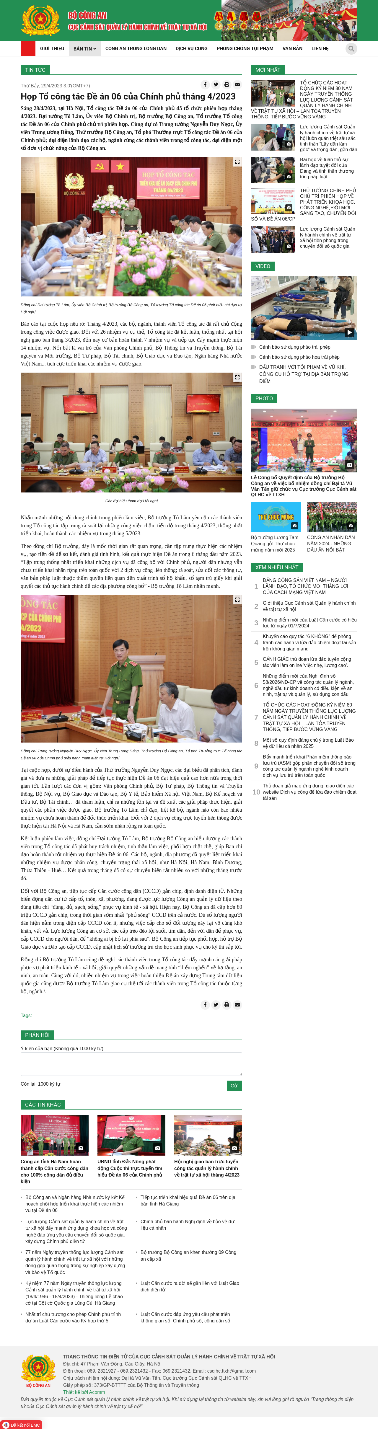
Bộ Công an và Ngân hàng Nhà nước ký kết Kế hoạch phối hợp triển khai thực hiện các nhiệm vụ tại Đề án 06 (75, 1204)
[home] (41, 20)
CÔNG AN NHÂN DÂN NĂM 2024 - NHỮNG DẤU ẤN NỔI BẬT (331, 543)
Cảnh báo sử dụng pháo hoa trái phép (299, 357)
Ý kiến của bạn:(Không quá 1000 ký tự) (62, 1048)
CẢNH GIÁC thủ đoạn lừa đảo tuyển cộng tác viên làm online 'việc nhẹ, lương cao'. (307, 662)
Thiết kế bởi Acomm (84, 1392)
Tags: (26, 1015)
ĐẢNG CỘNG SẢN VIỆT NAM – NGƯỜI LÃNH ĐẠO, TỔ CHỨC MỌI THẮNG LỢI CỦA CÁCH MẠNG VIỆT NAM (305, 586)
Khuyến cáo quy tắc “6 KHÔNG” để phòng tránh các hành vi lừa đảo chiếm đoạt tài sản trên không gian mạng (309, 642)
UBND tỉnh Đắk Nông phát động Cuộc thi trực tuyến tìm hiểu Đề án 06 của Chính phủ (129, 1168)
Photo (264, 398)
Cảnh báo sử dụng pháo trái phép (294, 347)
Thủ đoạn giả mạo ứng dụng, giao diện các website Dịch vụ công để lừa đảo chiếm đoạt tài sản (309, 792)
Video (262, 266)
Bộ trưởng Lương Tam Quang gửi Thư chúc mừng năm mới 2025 (274, 543)
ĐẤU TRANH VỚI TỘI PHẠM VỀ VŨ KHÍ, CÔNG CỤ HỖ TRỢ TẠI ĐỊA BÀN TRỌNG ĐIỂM (303, 374)
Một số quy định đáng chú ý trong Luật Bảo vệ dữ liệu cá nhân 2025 (308, 743)
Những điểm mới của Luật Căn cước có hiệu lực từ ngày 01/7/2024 (310, 623)
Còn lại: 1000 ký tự (41, 1084)
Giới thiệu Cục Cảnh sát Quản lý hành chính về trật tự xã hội (309, 606)
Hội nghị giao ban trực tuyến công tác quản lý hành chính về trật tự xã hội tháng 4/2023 (206, 1168)
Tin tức (35, 70)
